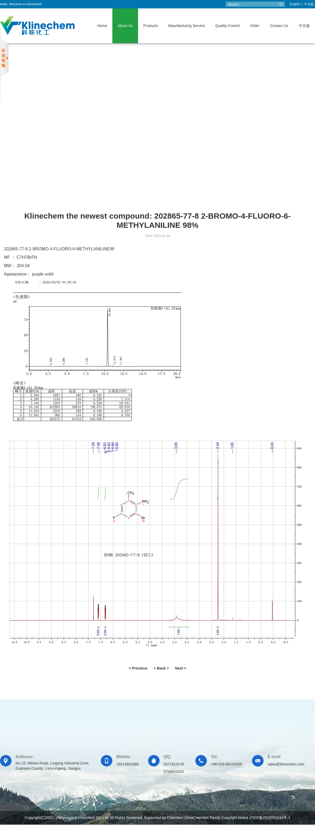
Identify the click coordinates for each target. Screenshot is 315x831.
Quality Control (227, 26)
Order (255, 26)
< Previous (138, 668)
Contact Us (279, 26)
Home (102, 26)
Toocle (214, 818)
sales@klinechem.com (285, 764)
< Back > (161, 668)
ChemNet (174, 818)
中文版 (308, 4)
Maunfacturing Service (186, 26)
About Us (125, 26)
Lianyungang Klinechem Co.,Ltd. (82, 818)
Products (150, 26)
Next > (180, 668)
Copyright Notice (235, 818)
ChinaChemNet (196, 818)
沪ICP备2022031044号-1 (269, 818)
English (295, 4)
